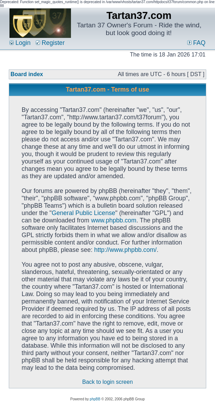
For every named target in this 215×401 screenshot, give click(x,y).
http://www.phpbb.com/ (125, 249)
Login (20, 42)
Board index (27, 74)
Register (50, 42)
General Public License (83, 212)
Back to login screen (107, 382)
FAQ (196, 42)
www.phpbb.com (113, 220)
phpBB (95, 399)
